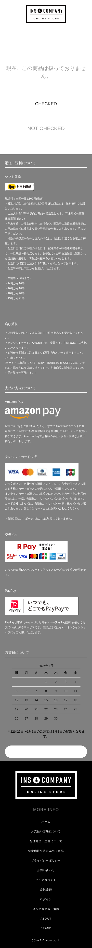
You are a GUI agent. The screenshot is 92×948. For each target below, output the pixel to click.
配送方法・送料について (46, 841)
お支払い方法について (46, 831)
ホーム (45, 821)
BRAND (46, 928)
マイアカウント (46, 879)
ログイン (46, 899)
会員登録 (46, 889)
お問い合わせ (46, 870)
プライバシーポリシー (46, 860)
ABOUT (45, 918)
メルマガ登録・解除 (46, 908)
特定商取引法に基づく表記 (46, 850)
